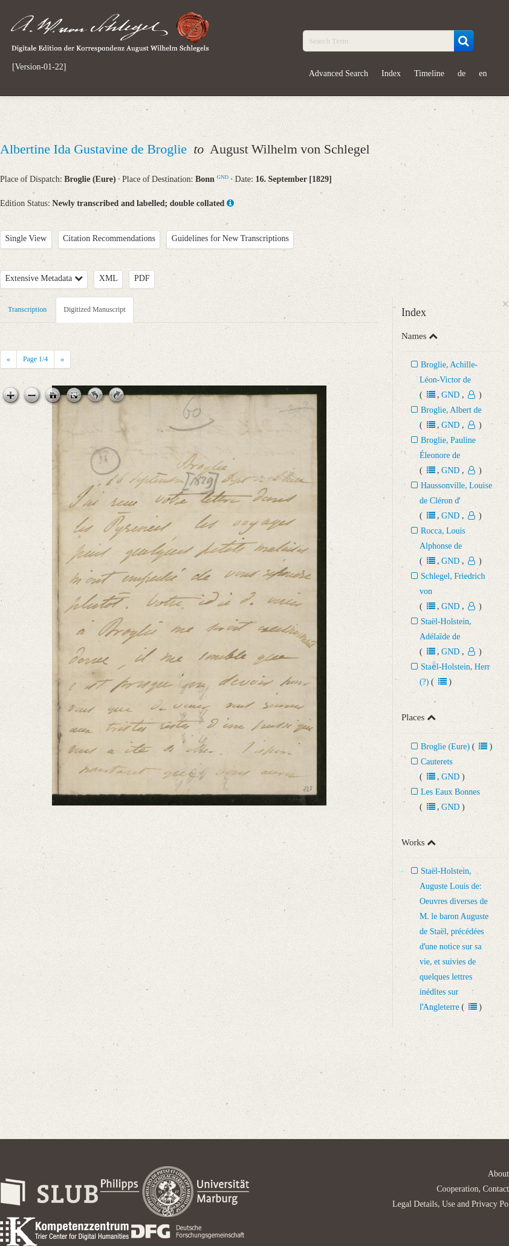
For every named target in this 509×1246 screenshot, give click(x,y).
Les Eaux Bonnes (450, 791)
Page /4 (35, 359)
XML (108, 278)
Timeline (429, 73)
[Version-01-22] (39, 67)
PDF (142, 278)
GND (222, 177)
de (461, 73)
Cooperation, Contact (472, 1188)
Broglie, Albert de (451, 410)
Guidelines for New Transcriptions (230, 238)
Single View (26, 238)
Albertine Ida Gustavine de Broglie (95, 149)
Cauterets (437, 761)
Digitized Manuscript (94, 309)
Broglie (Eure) (445, 746)
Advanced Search (338, 73)
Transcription (27, 309)
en (483, 73)
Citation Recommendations (109, 238)
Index (391, 73)
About (498, 1173)
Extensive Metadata (44, 278)
